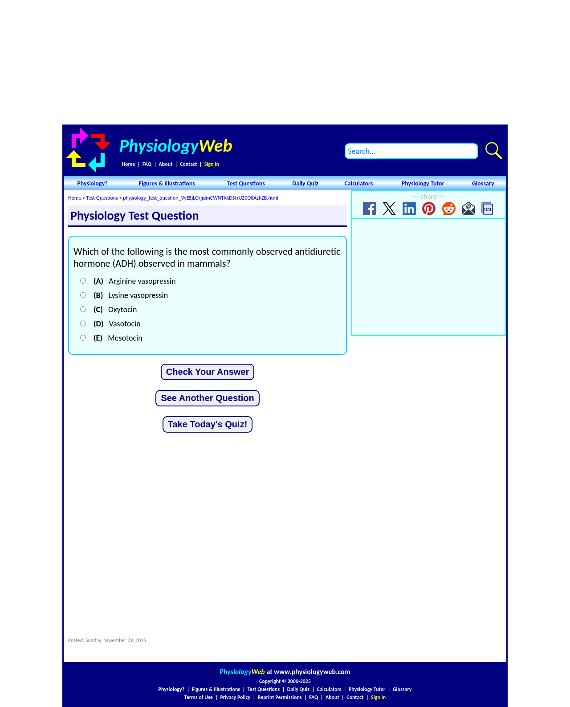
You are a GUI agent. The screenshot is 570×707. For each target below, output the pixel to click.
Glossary (483, 183)
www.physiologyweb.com (312, 671)
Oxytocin (115, 309)
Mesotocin (118, 338)
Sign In (211, 164)
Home (128, 164)
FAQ (146, 164)
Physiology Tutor (423, 183)
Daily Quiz (305, 183)
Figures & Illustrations (167, 183)
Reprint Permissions (280, 697)
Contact (188, 164)
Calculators (358, 183)
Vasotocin (117, 324)
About (166, 164)
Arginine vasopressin (135, 281)
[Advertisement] (285, 62)
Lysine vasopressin (131, 295)
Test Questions (246, 183)
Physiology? (92, 183)
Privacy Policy (235, 697)
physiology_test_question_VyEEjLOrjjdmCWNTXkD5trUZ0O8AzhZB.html (200, 198)
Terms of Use (198, 697)
